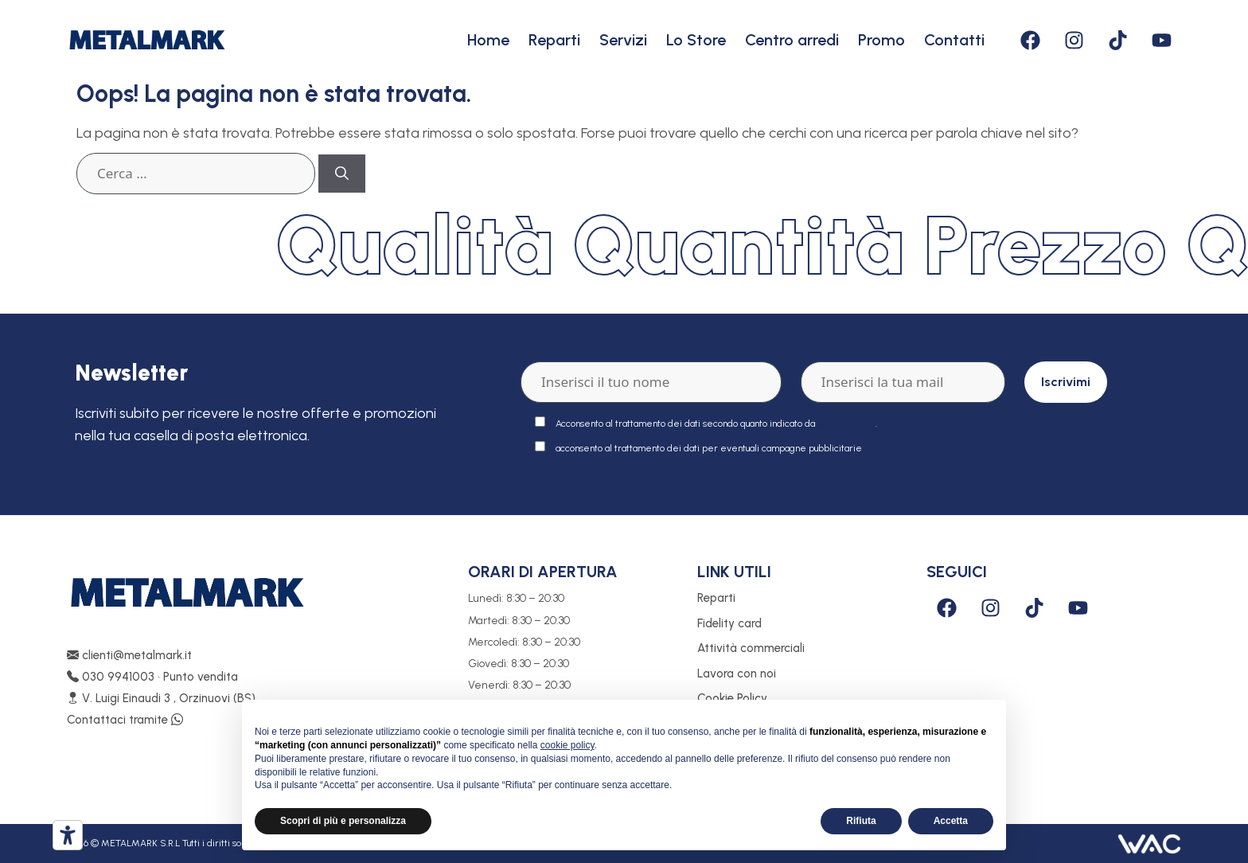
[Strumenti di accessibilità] (68, 835)
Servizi (623, 39)
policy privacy (846, 423)
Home (488, 39)
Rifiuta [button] (861, 820)
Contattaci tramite (125, 720)
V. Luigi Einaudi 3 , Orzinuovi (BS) (161, 698)
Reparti (554, 39)
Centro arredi (792, 39)
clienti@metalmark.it (129, 655)
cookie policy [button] (567, 745)
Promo (881, 39)
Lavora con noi (736, 673)
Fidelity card (729, 623)
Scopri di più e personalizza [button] (343, 820)
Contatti (954, 39)
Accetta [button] (951, 820)
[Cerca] (341, 173)
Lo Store (696, 39)
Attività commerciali (751, 648)
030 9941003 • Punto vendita (152, 677)
